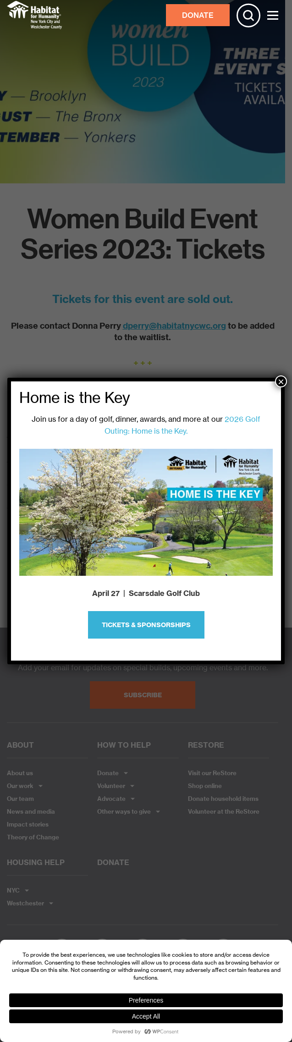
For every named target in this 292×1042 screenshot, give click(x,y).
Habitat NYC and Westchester (34, 15)
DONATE (198, 15)
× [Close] (281, 381)
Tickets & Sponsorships (146, 625)
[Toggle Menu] (272, 15)
